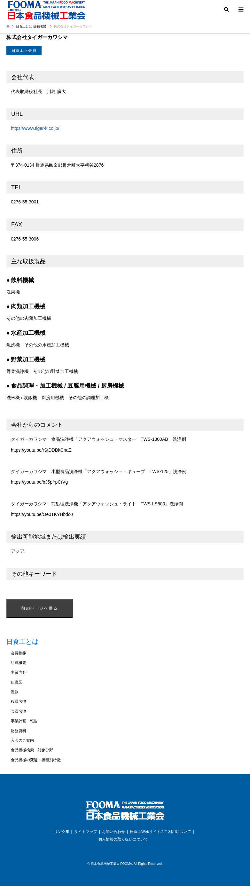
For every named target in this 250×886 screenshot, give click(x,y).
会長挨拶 (18, 653)
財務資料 (18, 731)
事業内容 (18, 672)
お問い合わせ (113, 831)
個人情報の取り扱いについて (123, 839)
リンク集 (61, 831)
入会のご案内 (22, 740)
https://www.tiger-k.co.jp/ (35, 128)
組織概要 (18, 663)
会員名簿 (18, 711)
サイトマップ (85, 831)
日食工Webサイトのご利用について (160, 831)
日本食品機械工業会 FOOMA (111, 864)
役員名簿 (18, 701)
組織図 (16, 682)
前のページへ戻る (39, 608)
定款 (15, 692)
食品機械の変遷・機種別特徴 (36, 760)
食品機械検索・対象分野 (32, 750)
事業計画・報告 (24, 721)
